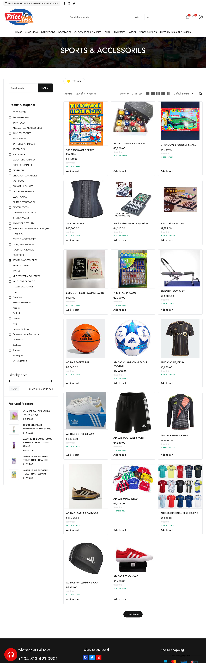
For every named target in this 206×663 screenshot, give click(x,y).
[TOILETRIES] (119, 32)
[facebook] (64, 3)
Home (87, 57)
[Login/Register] (201, 17)
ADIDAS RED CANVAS (125, 576)
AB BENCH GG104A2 (173, 291)
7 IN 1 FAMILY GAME (124, 293)
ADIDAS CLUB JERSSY (172, 362)
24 (140, 94)
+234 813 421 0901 (38, 658)
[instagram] (69, 3)
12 (131, 94)
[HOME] (18, 32)
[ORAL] (107, 32)
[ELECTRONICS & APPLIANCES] (175, 32)
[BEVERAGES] (64, 32)
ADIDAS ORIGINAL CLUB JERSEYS (179, 513)
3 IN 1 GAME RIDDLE (172, 223)
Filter (14, 388)
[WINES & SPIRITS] (148, 32)
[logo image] (18, 17)
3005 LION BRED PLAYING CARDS (85, 293)
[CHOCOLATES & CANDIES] (87, 32)
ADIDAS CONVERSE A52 (80, 434)
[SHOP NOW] (31, 32)
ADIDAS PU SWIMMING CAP (82, 582)
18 (136, 94)
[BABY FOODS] (48, 32)
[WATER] (132, 32)
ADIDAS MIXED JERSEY (126, 498)
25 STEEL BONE (75, 223)
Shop (96, 57)
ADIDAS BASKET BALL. (78, 362)
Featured (74, 81)
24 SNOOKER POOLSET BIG (129, 143)
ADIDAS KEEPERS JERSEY (174, 435)
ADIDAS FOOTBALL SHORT (128, 437)
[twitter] (74, 3)
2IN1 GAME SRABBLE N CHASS (130, 223)
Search (45, 88)
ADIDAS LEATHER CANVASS (82, 513)
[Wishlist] (194, 17)
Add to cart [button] (72, 171)
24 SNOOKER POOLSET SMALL (178, 145)
